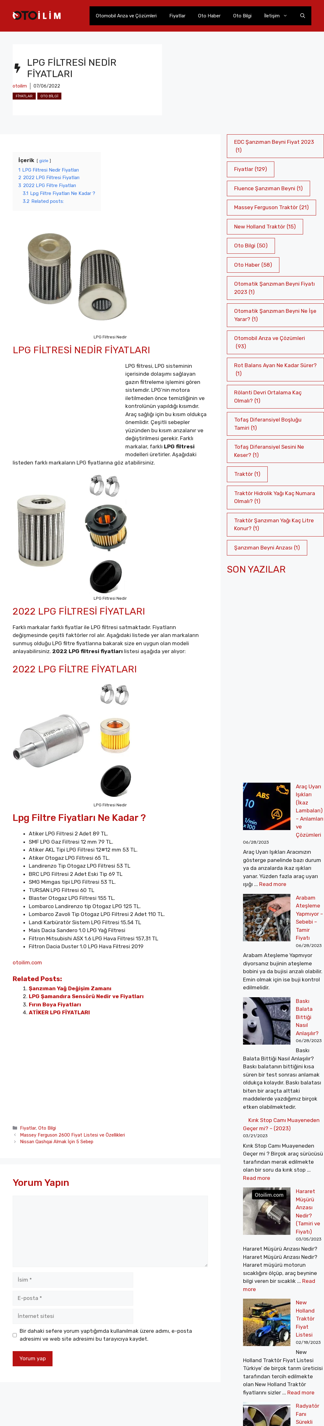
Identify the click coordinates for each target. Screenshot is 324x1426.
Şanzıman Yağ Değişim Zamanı (70, 988)
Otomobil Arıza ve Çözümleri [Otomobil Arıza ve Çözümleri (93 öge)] (269, 342)
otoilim (20, 86)
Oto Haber (209, 16)
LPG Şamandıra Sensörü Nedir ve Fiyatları (86, 996)
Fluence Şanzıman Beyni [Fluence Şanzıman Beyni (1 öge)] (268, 189)
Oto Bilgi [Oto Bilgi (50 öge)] (251, 246)
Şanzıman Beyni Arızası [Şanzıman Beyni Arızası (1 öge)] (267, 548)
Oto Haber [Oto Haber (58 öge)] (253, 265)
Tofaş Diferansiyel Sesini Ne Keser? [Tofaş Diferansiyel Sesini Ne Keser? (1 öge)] (269, 451)
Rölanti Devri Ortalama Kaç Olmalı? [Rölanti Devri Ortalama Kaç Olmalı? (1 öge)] (268, 397)
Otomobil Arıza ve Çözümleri (126, 16)
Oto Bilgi (242, 16)
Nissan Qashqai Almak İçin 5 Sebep (56, 1141)
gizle (43, 160)
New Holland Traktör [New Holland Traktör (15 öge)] (265, 227)
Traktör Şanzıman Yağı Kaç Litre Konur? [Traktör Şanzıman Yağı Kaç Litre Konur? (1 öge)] (274, 525)
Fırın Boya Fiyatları (55, 1004)
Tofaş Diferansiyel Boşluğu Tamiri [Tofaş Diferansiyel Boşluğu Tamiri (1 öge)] (268, 424)
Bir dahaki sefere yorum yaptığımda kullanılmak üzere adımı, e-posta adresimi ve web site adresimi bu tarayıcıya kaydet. (106, 1335)
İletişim (279, 15)
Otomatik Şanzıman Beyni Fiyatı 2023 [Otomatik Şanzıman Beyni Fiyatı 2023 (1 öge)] (274, 288)
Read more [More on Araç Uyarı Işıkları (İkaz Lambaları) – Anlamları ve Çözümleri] (272, 852)
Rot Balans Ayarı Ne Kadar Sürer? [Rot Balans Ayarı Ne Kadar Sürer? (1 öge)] (275, 370)
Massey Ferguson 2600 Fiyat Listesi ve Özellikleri (72, 1135)
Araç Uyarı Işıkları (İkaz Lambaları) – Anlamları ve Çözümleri (274, 794)
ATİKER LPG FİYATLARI (59, 1012)
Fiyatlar (177, 16)
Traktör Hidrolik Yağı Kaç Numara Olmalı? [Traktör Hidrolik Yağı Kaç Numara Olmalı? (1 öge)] (274, 498)
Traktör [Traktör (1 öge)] (247, 474)
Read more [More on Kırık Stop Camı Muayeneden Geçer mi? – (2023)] (256, 1089)
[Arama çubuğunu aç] (302, 15)
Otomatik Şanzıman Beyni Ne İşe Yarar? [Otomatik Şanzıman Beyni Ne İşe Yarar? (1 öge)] (275, 315)
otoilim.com (27, 962)
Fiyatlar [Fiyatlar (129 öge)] (250, 169)
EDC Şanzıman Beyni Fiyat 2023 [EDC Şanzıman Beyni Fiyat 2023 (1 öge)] (274, 146)
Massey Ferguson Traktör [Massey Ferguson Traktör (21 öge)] (271, 207)
